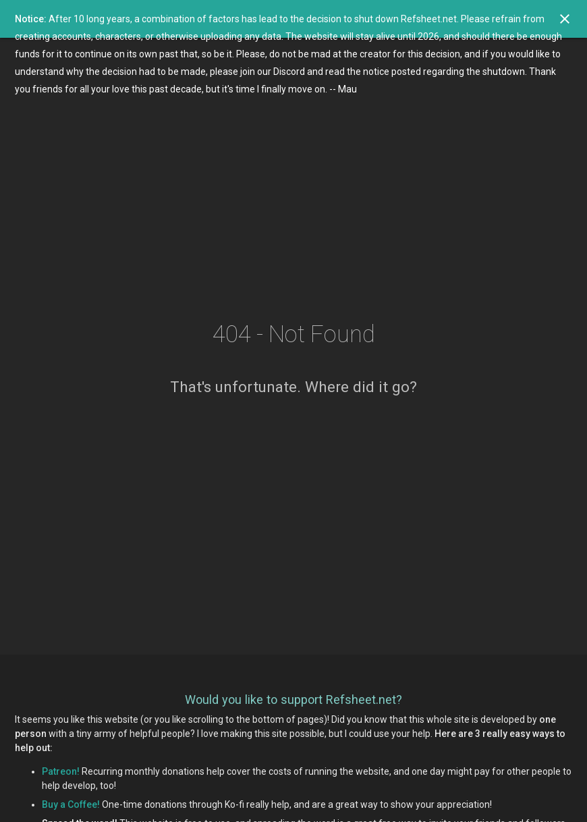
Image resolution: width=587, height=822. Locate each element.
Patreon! (61, 771)
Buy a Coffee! (71, 804)
